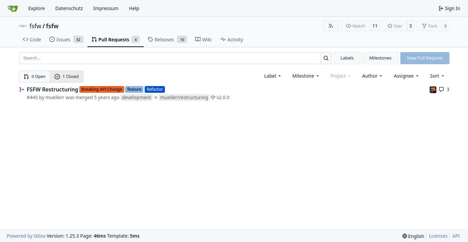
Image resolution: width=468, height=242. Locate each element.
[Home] (12, 8)
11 (374, 26)
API (456, 236)
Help (134, 8)
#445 (32, 97)
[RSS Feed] (330, 26)
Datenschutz (69, 8)
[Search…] (326, 58)
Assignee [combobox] (407, 76)
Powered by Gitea (26, 236)
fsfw (35, 26)
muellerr (54, 97)
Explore (36, 8)
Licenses (438, 236)
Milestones (380, 58)
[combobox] (273, 76)
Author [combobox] (372, 76)
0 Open (34, 76)
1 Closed (67, 76)
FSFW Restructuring (52, 89)
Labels (347, 58)
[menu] (437, 76)
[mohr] (433, 89)
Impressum (105, 8)
